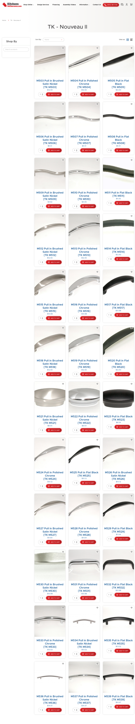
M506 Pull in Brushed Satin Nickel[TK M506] (49, 140)
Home (4, 20)
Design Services (43, 5)
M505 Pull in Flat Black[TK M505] (118, 84)
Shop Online (27, 5)
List (131, 39)
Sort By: (38, 39)
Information (83, 5)
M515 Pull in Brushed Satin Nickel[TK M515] (50, 307)
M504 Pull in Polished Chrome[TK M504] (84, 84)
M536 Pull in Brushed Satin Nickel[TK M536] (50, 699)
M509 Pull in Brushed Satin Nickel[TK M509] (49, 196)
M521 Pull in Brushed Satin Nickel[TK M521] (50, 419)
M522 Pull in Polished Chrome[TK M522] (84, 419)
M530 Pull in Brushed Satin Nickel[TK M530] (49, 587)
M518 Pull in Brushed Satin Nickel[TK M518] (50, 363)
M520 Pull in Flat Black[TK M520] (118, 363)
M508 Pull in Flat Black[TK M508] (118, 140)
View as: (122, 39)
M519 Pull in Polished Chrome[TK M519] (84, 363)
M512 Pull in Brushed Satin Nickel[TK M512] (50, 252)
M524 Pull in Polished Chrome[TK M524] (49, 475)
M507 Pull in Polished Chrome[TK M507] (84, 140)
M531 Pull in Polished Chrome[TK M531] (84, 587)
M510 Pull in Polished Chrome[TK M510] (84, 196)
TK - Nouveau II (15, 20)
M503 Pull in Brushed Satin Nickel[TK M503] (49, 84)
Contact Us (97, 5)
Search (26, 49)
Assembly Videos (69, 5)
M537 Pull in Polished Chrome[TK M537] (84, 699)
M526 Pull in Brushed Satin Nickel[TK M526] (118, 475)
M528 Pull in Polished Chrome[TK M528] (84, 531)
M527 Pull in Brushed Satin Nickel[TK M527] (50, 531)
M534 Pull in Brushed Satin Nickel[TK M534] (84, 643)
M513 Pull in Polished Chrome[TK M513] (84, 252)
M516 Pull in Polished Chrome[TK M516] (84, 307)
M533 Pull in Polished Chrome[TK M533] (50, 643)
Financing (56, 5)
